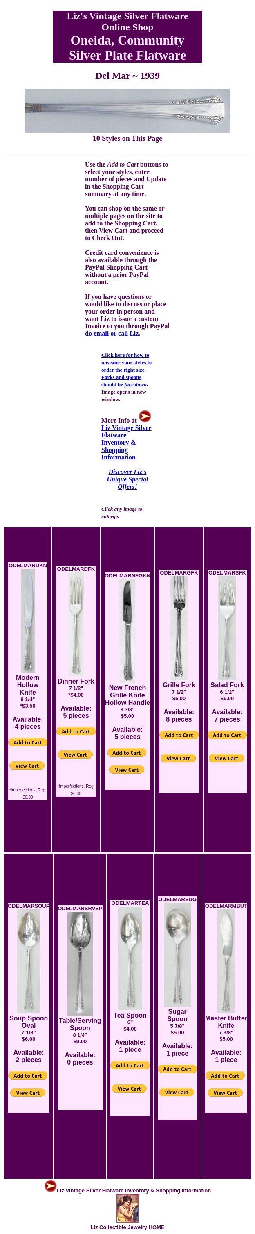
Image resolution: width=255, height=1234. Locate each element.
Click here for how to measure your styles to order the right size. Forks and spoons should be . (126, 370)
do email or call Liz (112, 333)
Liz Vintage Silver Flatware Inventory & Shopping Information (126, 439)
